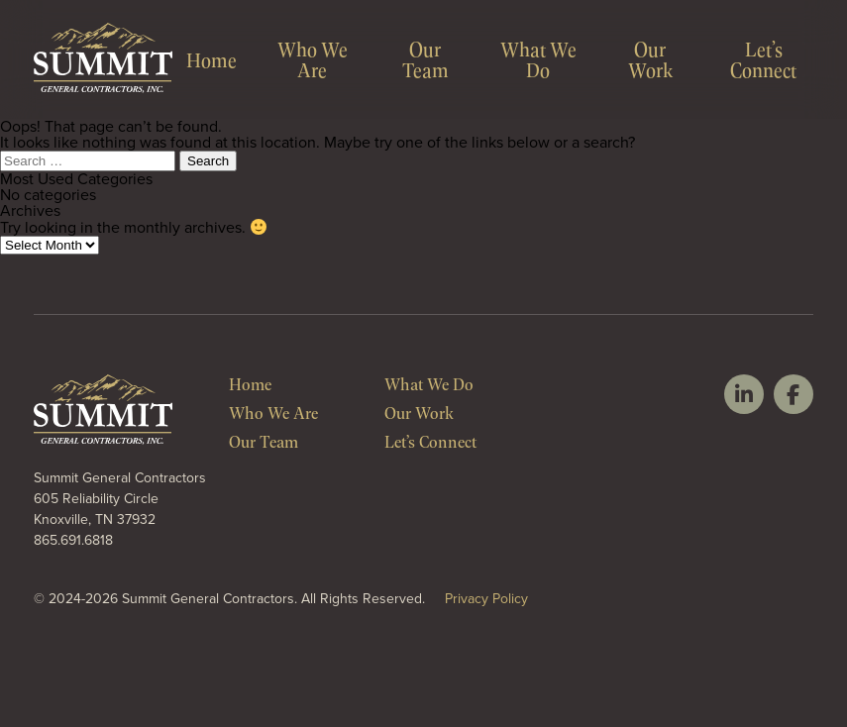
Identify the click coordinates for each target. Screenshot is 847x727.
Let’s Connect (763, 59)
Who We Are (312, 59)
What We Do (538, 59)
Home (211, 59)
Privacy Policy (486, 598)
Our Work (650, 59)
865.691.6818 (73, 540)
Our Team (425, 59)
